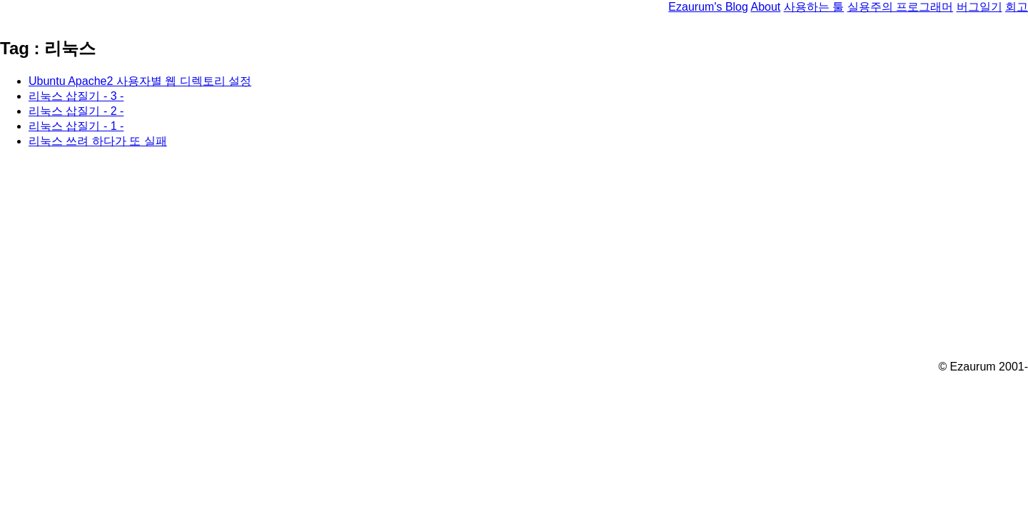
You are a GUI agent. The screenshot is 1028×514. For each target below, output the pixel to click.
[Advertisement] (428, 261)
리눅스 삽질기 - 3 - (76, 96)
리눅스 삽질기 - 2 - (76, 111)
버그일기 (979, 7)
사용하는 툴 (814, 7)
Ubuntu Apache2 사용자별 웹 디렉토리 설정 (140, 81)
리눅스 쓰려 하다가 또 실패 (98, 141)
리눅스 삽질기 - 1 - (76, 126)
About (765, 7)
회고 (1016, 7)
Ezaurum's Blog (708, 7)
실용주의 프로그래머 (900, 7)
